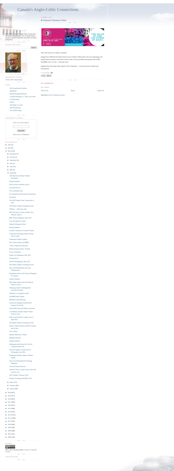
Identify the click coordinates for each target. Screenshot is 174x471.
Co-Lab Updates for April (17, 221)
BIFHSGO (13, 91)
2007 (9, 434)
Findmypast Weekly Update (18, 239)
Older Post (100, 90)
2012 (9, 418)
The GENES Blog (15, 110)
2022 (9, 148)
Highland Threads (15, 338)
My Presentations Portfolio (18, 88)
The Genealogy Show (16, 191)
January (12, 389)
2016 (9, 405)
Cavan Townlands (15, 252)
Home (73, 90)
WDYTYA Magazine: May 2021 (19, 261)
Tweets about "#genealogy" (14, 80)
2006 (9, 437)
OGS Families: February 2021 (19, 375)
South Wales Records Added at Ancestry (22, 308)
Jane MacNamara (15, 108)
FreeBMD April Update (16, 296)
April (11, 173)
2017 (9, 402)
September (13, 160)
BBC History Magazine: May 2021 (20, 218)
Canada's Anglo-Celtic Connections (48, 9)
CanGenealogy (14, 99)
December (13, 154)
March (12, 382)
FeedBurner (25, 134)
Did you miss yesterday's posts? (19, 184)
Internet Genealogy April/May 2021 (20, 378)
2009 (9, 427)
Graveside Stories (15, 188)
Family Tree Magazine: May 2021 (20, 255)
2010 (9, 424)
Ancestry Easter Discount (17, 366)
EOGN (12, 102)
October (12, 157)
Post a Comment (45, 87)
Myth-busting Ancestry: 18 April (19, 249)
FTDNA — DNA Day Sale (17, 209)
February (13, 385)
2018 (9, 399)
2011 (9, 421)
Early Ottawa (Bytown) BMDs (19, 242)
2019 (9, 396)
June (11, 166)
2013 (9, 415)
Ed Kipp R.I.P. (14, 258)
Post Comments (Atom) (57, 95)
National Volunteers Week (54, 20)
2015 (9, 408)
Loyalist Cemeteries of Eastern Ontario (21, 230)
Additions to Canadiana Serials (19, 293)
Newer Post (44, 90)
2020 (9, 392)
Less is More (13, 331)
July (11, 163)
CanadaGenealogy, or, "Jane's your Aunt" (23, 96)
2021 (9, 151)
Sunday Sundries (14, 181)
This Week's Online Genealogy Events (21, 206)
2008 (9, 431)
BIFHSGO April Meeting (17, 300)
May (11, 170)
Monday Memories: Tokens (18, 335)
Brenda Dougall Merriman (18, 94)
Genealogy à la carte (16, 105)
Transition (12, 197)
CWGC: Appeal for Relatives (18, 246)
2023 (9, 145)
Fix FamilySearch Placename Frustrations (22, 194)
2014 (9, 412)
